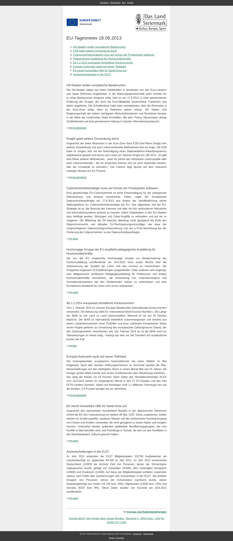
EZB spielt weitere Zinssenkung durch (95, 51)
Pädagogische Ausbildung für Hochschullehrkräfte (102, 58)
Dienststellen (115, 3)
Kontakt (130, 3)
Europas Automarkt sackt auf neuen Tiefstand (99, 66)
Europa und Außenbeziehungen (147, 512)
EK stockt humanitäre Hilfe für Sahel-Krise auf (99, 70)
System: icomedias (116, 538)
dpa (74, 345)
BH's (124, 3)
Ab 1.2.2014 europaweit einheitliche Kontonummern (103, 62)
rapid (75, 238)
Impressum (137, 534)
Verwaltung (104, 3)
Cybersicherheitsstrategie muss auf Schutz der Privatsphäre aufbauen (113, 54)
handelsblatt (79, 128)
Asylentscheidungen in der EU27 (92, 74)
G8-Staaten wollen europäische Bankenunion (99, 47)
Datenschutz (148, 534)
